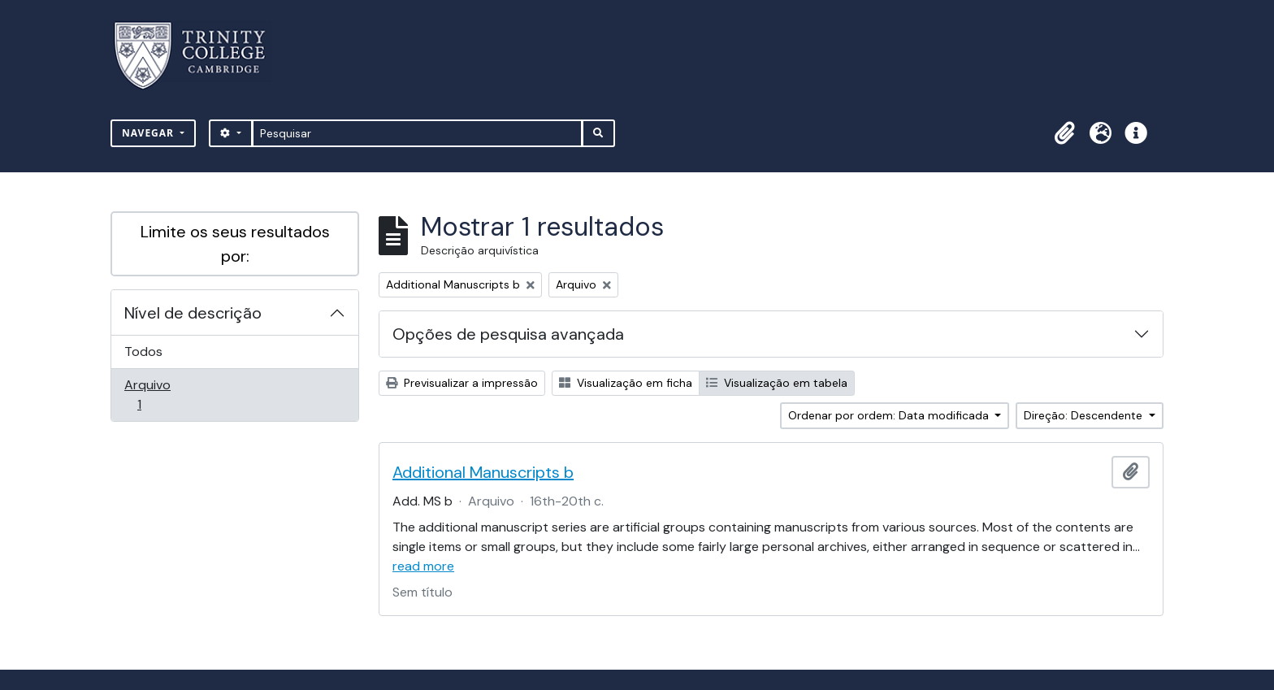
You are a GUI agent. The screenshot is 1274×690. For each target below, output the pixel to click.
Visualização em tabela (776, 382)
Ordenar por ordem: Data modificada (890, 415)
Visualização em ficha (625, 382)
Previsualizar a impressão (462, 382)
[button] (1064, 133)
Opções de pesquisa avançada (508, 334)
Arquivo (162, 394)
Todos (143, 351)
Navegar (149, 133)
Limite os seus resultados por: (235, 244)
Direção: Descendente (1085, 415)
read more (423, 566)
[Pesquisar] (417, 133)
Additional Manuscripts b (483, 472)
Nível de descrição (193, 312)
